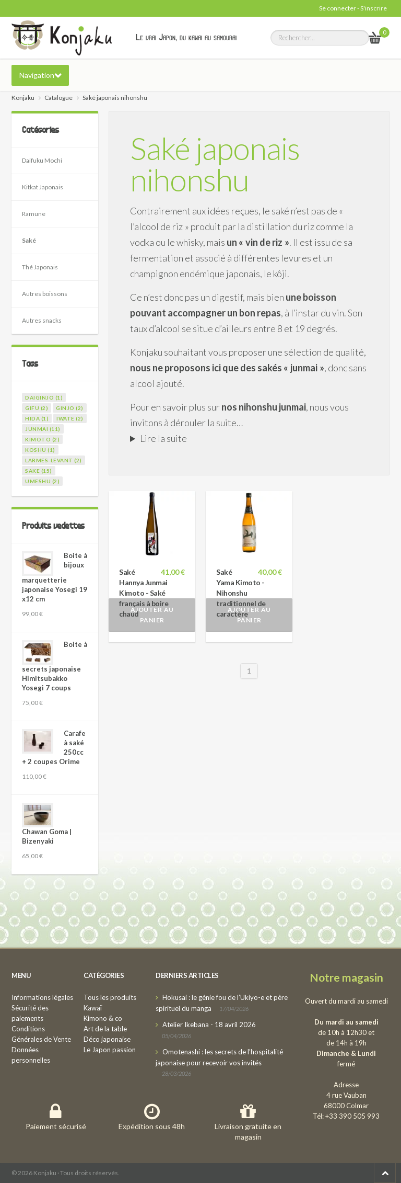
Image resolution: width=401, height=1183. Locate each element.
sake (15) (38, 471)
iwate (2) (70, 418)
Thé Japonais (40, 267)
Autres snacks (42, 320)
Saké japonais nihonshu (215, 163)
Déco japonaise (107, 1039)
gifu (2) (36, 408)
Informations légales (42, 997)
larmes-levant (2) (53, 460)
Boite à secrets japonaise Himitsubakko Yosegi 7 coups (54, 666)
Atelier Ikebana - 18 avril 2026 (209, 1024)
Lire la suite (163, 438)
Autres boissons (44, 294)
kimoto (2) (42, 439)
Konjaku (22, 97)
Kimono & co (103, 1018)
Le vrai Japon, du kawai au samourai (186, 37)
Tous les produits (110, 997)
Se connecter (337, 8)
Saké (29, 240)
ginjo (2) (70, 408)
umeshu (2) (42, 481)
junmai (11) (43, 429)
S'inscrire (373, 8)
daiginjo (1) (44, 397)
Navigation (36, 75)
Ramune (33, 214)
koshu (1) (40, 450)
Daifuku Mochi (42, 160)
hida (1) (37, 418)
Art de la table (105, 1029)
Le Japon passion (110, 1049)
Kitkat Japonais (42, 187)
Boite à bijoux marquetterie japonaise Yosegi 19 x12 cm (54, 577)
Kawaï (93, 1008)
